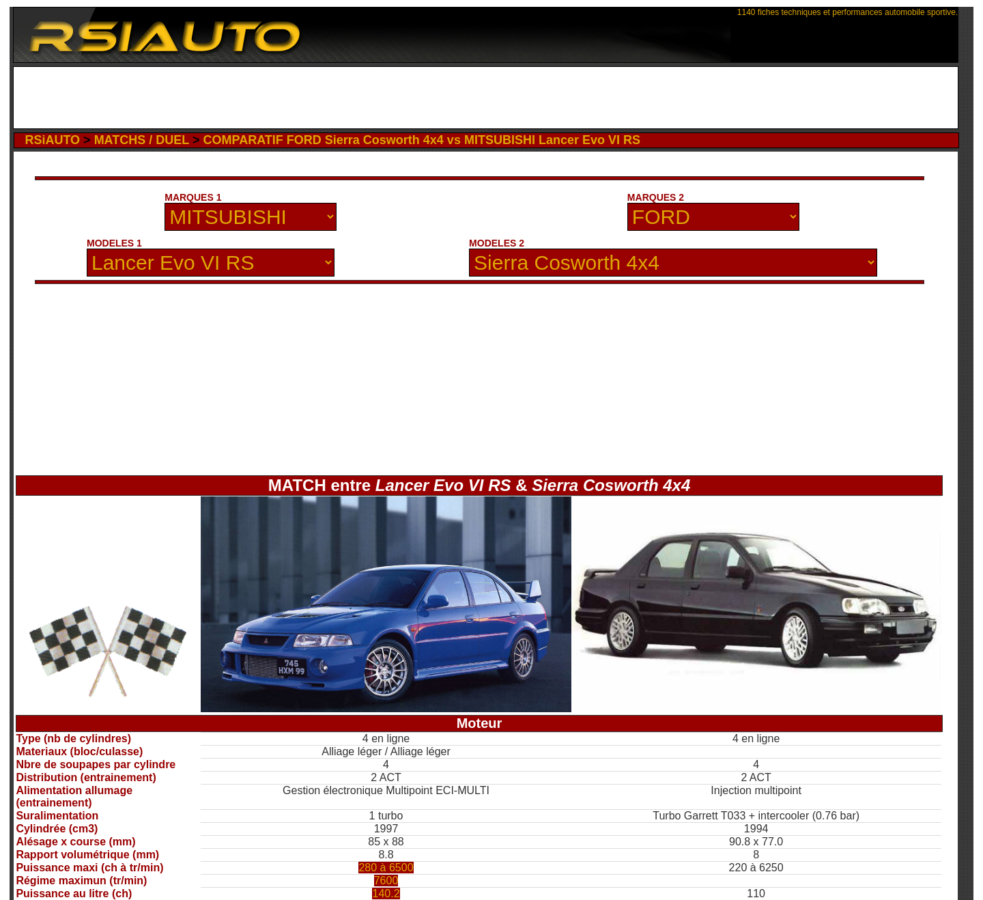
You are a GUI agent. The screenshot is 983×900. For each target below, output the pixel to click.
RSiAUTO (52, 140)
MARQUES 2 (655, 197)
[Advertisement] (486, 97)
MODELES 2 (496, 243)
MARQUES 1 (193, 197)
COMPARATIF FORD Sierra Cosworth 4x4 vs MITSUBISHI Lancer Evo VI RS (421, 140)
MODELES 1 (114, 243)
